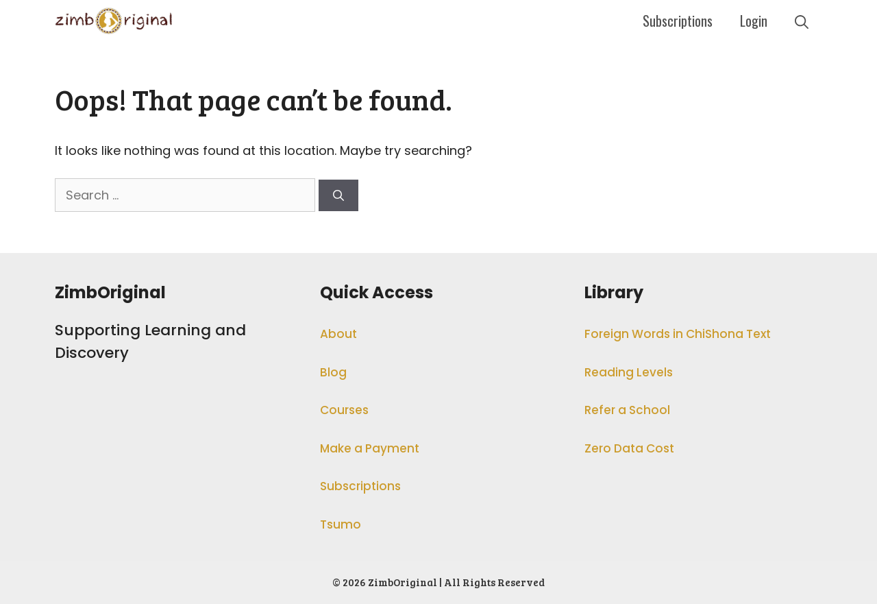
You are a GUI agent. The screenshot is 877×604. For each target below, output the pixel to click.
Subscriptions (678, 20)
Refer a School (627, 410)
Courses (344, 410)
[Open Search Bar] (801, 20)
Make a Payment (369, 448)
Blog (333, 372)
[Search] (338, 195)
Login (753, 20)
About (338, 334)
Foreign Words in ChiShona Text (677, 334)
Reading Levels (628, 372)
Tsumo (340, 524)
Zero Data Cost (629, 448)
